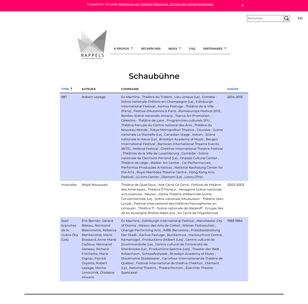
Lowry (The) (193, 177)
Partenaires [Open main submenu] (213, 48)
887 (64, 97)
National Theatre (142, 268)
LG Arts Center (147, 177)
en (300, 18)
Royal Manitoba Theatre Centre (162, 172)
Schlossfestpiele (155, 254)
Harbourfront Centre (205, 235)
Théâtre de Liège (134, 163)
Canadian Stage (177, 134)
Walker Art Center (165, 163)
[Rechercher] (265, 18)
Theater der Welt (205, 249)
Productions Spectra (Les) (169, 249)
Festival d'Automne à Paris (155, 111)
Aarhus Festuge (170, 106)
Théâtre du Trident (157, 97)
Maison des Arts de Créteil (159, 225)
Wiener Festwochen (198, 225)
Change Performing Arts (141, 230)
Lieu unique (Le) (187, 97)
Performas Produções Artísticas (146, 167)
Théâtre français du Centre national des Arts (156, 125)
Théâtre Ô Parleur (162, 189)
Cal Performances (196, 163)
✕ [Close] (242, 5)
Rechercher (150, 48)
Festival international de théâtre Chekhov (169, 263)
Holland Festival (145, 149)
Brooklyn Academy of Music (181, 139)
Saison (232, 89)
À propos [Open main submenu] (122, 48)
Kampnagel (130, 239)
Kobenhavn (130, 254)
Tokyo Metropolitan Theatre (172, 130)
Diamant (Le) (171, 177)
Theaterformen (171, 268)
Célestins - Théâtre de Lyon (142, 120)
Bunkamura (176, 235)
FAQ (192, 48)
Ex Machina (130, 97)
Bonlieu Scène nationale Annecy (147, 116)
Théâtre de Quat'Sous (138, 185)
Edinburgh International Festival (168, 221)
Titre (65, 89)
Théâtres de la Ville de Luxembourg (151, 153)
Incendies (69, 185)
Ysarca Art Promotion (192, 116)
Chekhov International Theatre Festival (191, 149)
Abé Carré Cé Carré (173, 185)
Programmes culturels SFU (188, 120)
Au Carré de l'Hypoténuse (197, 213)
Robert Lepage (94, 97)
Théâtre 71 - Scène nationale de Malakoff (170, 208)
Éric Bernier (91, 221)
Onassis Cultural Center (198, 158)
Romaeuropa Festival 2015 (199, 111)
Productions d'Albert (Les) (162, 239)
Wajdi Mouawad (94, 185)
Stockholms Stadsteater (140, 258)
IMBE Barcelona (176, 230)
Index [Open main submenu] (173, 48)
